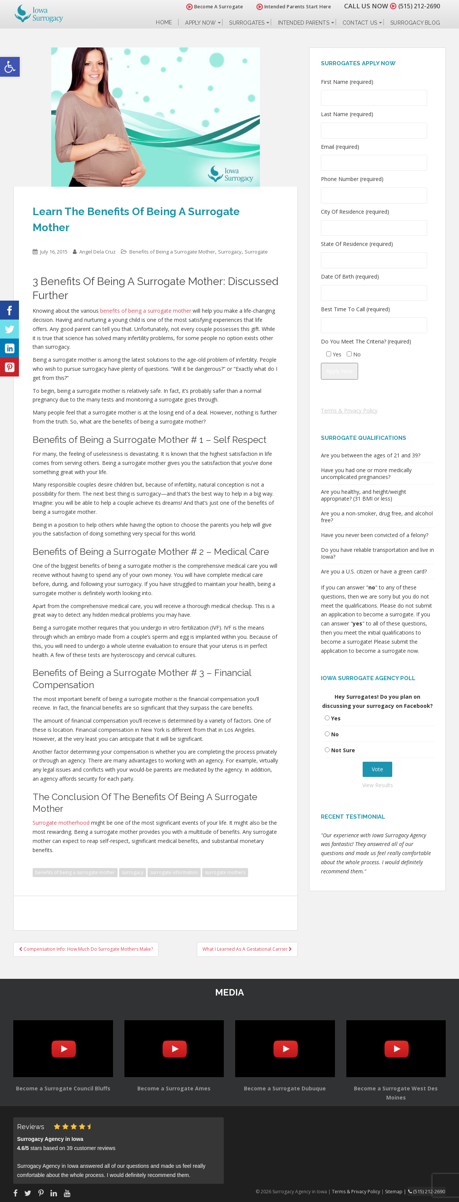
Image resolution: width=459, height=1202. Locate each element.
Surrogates (246, 23)
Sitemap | (398, 1191)
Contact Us (360, 23)
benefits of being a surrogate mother (75, 872)
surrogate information (174, 872)
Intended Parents (303, 23)
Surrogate (256, 251)
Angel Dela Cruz (97, 251)
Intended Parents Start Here (289, 6)
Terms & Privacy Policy (349, 410)
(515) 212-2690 (417, 6)
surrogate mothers (225, 872)
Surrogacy (230, 251)
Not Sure (343, 750)
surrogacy (132, 872)
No (335, 734)
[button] (10, 67)
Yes (336, 718)
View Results (377, 785)
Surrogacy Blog (415, 23)
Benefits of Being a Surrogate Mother (172, 251)
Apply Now (200, 23)
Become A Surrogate (210, 6)
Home (164, 22)
